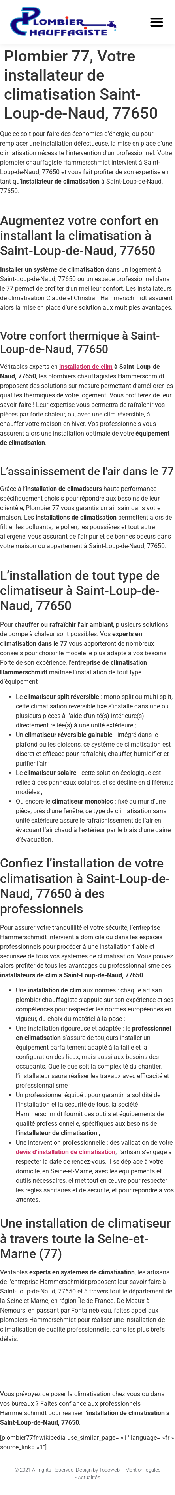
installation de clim (86, 366)
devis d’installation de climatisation (65, 1152)
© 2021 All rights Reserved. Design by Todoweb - (68, 1470)
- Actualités (87, 1477)
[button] (156, 22)
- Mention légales (141, 1470)
